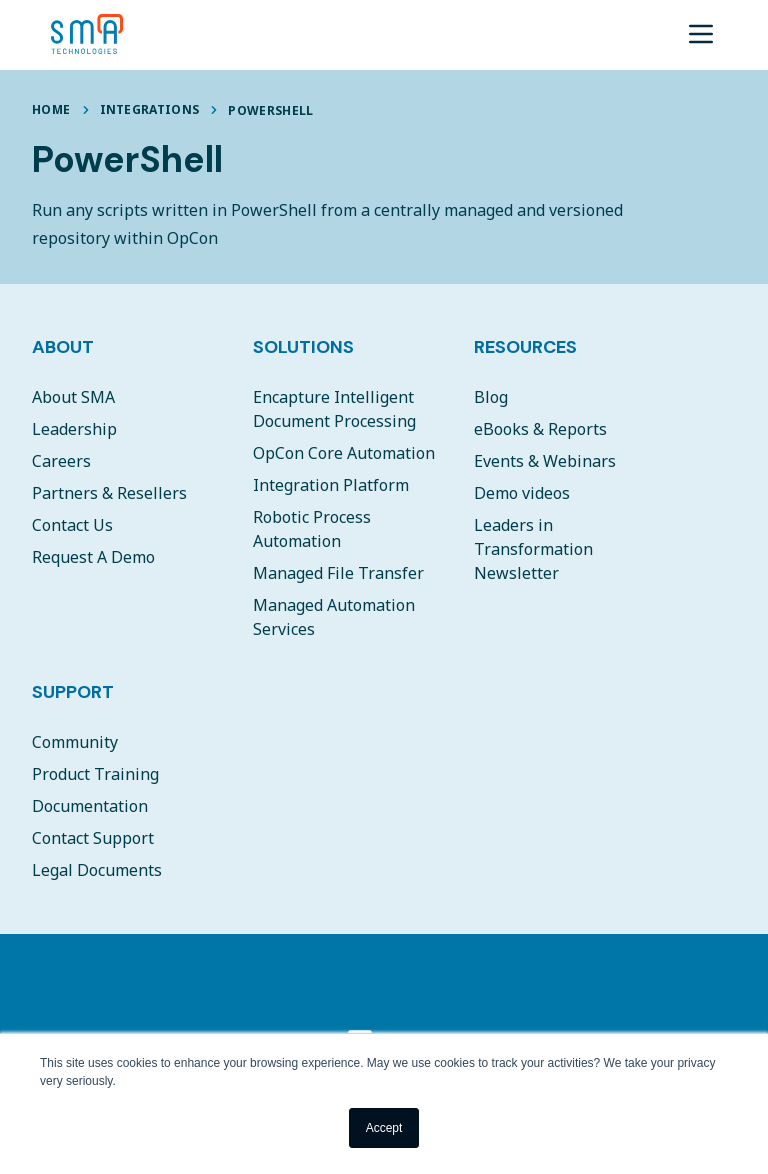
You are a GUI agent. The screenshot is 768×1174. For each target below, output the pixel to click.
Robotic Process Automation (312, 529)
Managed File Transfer (338, 573)
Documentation (90, 806)
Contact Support (93, 838)
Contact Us (72, 525)
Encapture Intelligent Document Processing (334, 409)
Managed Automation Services (334, 617)
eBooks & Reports (540, 429)
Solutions (303, 347)
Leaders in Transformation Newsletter (533, 549)
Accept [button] (384, 1128)
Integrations (150, 109)
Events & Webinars (545, 461)
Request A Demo (93, 557)
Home (51, 109)
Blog (491, 397)
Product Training (95, 774)
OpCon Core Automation (344, 453)
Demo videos (522, 493)
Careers (61, 461)
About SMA (73, 397)
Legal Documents (97, 870)
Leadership (74, 429)
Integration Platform (331, 485)
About (63, 347)
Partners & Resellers (109, 493)
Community (75, 742)
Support (73, 692)
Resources (525, 347)
